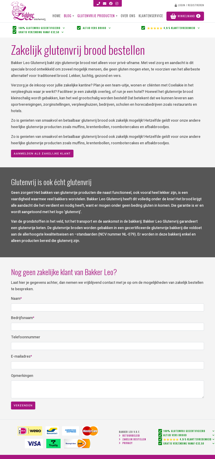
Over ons (128, 15)
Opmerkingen (22, 376)
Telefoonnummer (25, 337)
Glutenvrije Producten (96, 15)
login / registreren (189, 5)
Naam (15, 298)
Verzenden (23, 405)
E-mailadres (21, 356)
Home (57, 15)
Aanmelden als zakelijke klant (42, 153)
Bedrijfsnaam (22, 318)
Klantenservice (151, 15)
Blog (67, 15)
